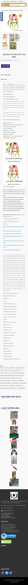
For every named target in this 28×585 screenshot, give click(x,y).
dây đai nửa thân (4, 385)
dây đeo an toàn (19, 385)
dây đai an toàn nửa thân (5, 380)
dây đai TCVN (12, 385)
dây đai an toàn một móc (16, 378)
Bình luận (4, 79)
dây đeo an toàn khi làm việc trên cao (8, 388)
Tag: (1, 366)
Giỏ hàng (7, 1)
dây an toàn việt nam (20, 367)
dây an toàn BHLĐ (11, 367)
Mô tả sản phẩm (5, 74)
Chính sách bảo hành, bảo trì (7, 528)
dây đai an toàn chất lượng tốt (17, 372)
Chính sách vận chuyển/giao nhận (8, 527)
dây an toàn (3, 367)
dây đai (2, 370)
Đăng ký (21, 1)
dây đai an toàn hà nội (5, 378)
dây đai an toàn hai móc (19, 375)
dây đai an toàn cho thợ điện (6, 375)
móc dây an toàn (21, 388)
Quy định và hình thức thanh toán (8, 525)
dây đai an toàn (8, 370)
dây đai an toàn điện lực (5, 383)
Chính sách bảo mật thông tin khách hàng (10, 531)
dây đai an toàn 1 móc (17, 370)
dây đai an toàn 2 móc (5, 372)
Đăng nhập (14, 1)
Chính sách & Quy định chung (7, 524)
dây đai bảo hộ (23, 383)
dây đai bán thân (15, 383)
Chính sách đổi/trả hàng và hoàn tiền (9, 530)
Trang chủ (4, 10)
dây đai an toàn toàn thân (17, 380)
